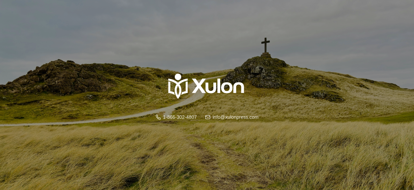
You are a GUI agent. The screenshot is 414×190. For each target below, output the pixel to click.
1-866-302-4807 (176, 117)
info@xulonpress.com (231, 117)
